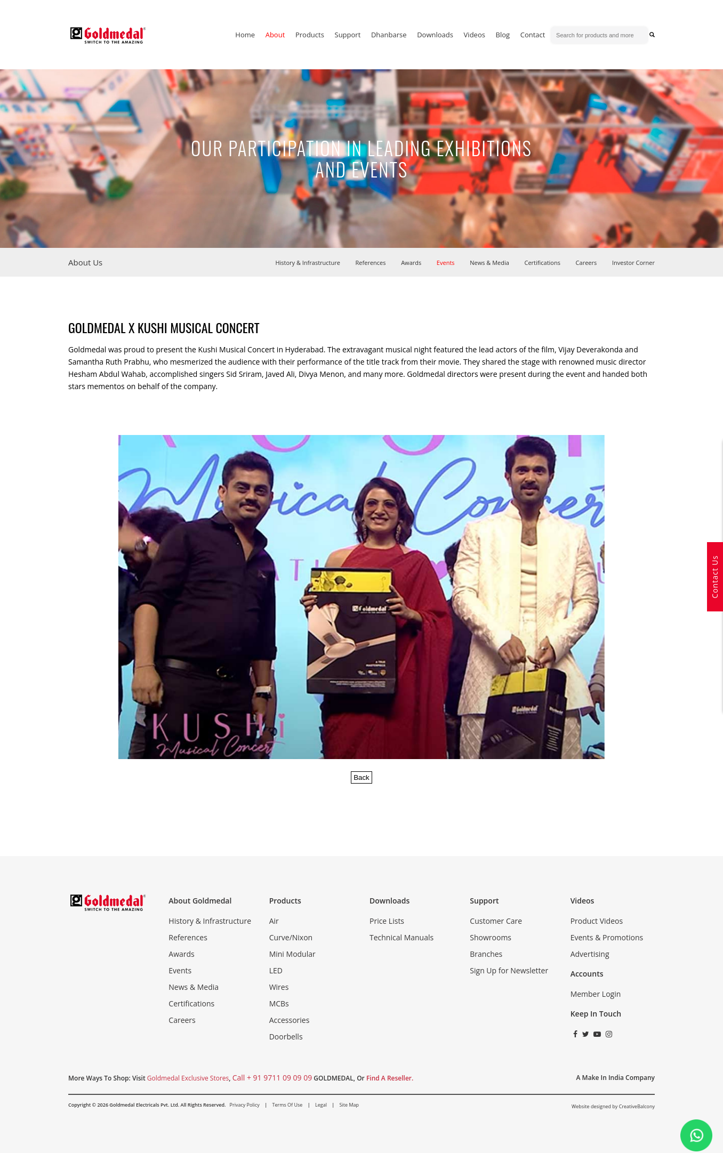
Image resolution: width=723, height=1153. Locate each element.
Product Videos (597, 921)
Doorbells (286, 1036)
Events (446, 263)
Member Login (596, 994)
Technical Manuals (401, 937)
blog (503, 34)
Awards (411, 263)
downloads (435, 34)
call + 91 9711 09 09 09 (272, 1078)
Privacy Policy (245, 1104)
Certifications (542, 263)
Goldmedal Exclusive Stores (188, 1078)
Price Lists (386, 921)
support (348, 34)
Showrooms (490, 937)
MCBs (279, 1003)
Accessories (289, 1020)
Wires (279, 987)
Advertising (590, 954)
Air (274, 921)
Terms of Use (287, 1104)
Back (361, 777)
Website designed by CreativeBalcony (613, 1106)
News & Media (489, 263)
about (275, 34)
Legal (321, 1104)
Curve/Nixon (291, 937)
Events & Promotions (607, 937)
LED (276, 970)
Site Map (349, 1104)
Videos (474, 34)
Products (309, 34)
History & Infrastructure (307, 263)
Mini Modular (292, 954)
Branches (486, 954)
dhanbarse (389, 34)
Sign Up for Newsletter (509, 970)
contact (532, 34)
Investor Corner (633, 263)
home (245, 34)
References (371, 263)
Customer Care (496, 921)
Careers (586, 263)
